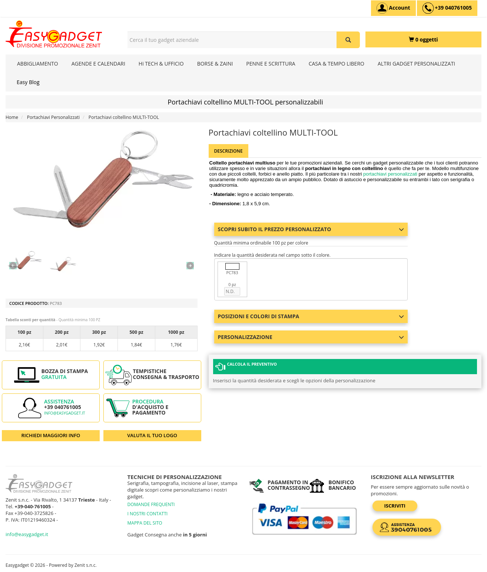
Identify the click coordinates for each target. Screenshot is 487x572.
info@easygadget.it (64, 413)
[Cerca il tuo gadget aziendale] (348, 39)
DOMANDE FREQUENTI (151, 504)
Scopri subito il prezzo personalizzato (311, 229)
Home (12, 117)
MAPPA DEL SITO (144, 523)
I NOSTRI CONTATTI (147, 514)
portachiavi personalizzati (390, 174)
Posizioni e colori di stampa (311, 316)
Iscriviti (394, 505)
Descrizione (228, 151)
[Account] (393, 8)
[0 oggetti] (423, 39)
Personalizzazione (311, 336)
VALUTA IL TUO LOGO (152, 435)
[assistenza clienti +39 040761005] (447, 8)
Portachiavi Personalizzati (53, 117)
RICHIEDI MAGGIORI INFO (50, 435)
